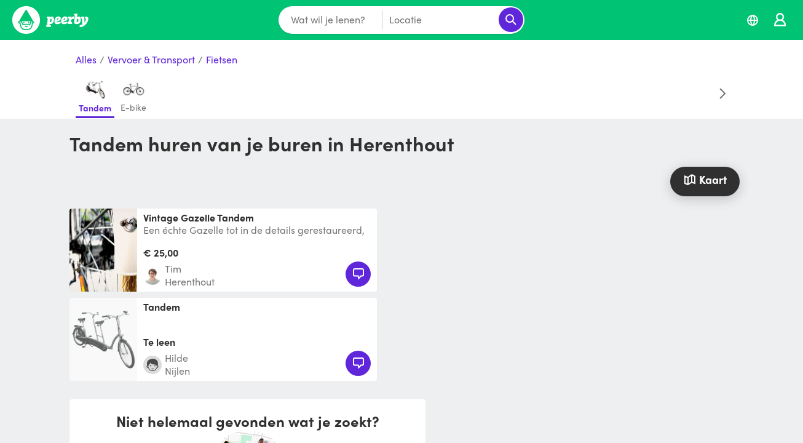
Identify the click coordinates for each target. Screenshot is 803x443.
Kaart (704, 179)
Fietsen (221, 60)
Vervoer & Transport (151, 60)
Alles (86, 60)
